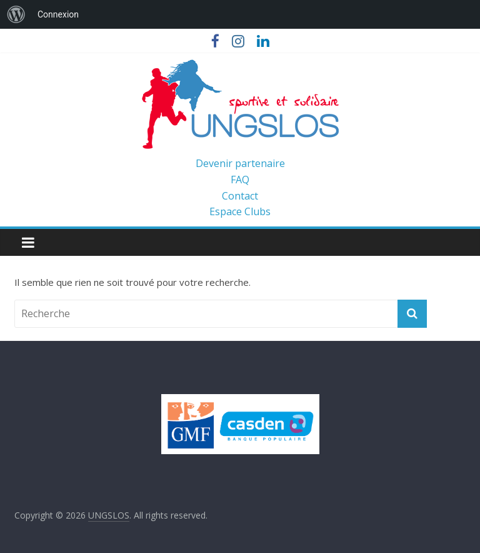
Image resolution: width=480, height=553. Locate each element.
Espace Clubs (240, 211)
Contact (240, 196)
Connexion (58, 14)
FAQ (240, 179)
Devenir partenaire (240, 163)
